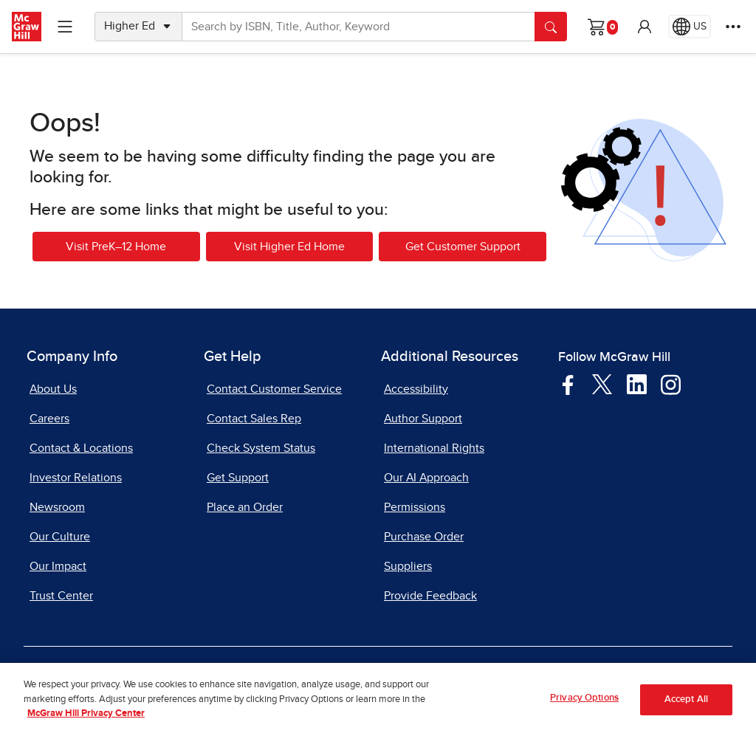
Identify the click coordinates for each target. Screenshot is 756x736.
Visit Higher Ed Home (289, 246)
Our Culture (60, 537)
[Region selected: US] (689, 26)
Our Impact (58, 566)
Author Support (423, 418)
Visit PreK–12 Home (116, 246)
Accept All (686, 703)
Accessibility (416, 389)
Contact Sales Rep (254, 418)
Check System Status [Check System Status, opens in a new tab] (261, 448)
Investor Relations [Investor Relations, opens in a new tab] (76, 478)
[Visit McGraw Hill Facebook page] (568, 384)
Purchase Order (424, 537)
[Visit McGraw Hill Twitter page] (602, 383)
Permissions (414, 507)
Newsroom (57, 507)
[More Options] (733, 26)
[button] (644, 26)
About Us (53, 389)
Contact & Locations (81, 448)
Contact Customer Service (274, 389)
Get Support (238, 478)
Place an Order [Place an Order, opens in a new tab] (245, 507)
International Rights (434, 448)
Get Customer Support (462, 246)
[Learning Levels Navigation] (65, 26)
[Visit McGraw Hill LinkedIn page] (637, 384)
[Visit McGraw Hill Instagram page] (671, 384)
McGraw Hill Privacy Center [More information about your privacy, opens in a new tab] (86, 718)
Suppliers (408, 566)
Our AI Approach (426, 478)
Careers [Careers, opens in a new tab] (49, 418)
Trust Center (61, 596)
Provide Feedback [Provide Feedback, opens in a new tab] (430, 596)
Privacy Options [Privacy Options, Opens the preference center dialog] (584, 702)
